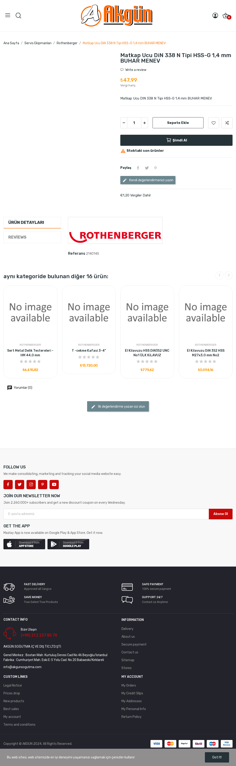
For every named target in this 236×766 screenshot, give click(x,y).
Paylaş (138, 167)
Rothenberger (30, 344)
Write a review (135, 70)
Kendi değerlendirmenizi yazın (147, 180)
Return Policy (131, 717)
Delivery (127, 629)
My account (12, 717)
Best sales (11, 709)
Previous (219, 275)
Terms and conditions (19, 725)
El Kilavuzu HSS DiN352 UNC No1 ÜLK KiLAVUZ (147, 353)
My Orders (128, 685)
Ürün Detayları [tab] (26, 222)
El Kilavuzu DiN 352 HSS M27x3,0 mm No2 (205, 353)
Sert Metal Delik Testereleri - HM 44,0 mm (30, 353)
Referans (76, 253)
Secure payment (134, 644)
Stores (126, 668)
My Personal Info (133, 709)
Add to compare (227, 122)
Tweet (146, 167)
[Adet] (134, 122)
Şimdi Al (176, 140)
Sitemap (127, 660)
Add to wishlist (213, 122)
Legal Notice (12, 685)
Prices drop (11, 693)
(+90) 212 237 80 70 (39, 635)
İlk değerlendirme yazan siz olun (118, 406)
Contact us (129, 652)
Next (229, 275)
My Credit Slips (132, 693)
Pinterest (155, 167)
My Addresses (131, 701)
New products (13, 701)
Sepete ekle (178, 123)
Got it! (217, 757)
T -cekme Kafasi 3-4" (89, 351)
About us (128, 637)
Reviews (17, 237)
